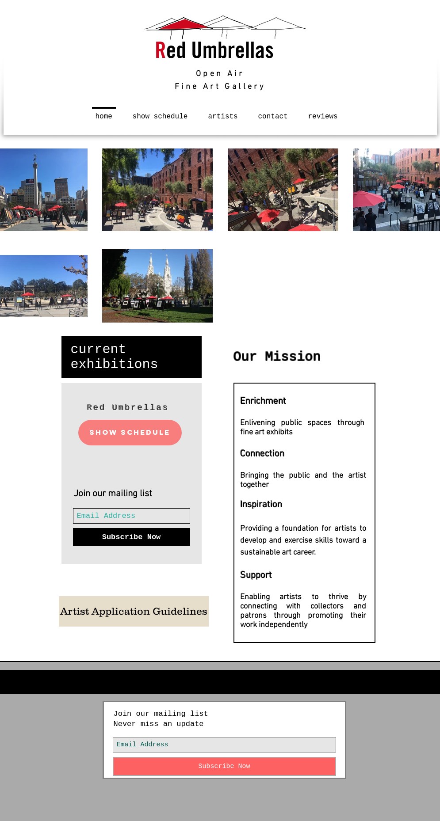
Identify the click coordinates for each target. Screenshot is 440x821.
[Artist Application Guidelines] (134, 611)
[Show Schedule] (130, 432)
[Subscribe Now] (131, 537)
